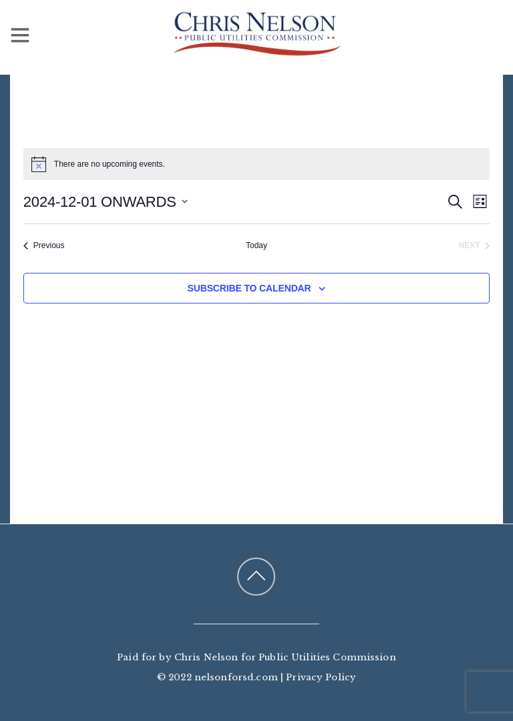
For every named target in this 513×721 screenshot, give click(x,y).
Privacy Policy (321, 677)
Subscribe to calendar (249, 288)
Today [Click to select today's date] (256, 245)
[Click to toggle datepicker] (105, 202)
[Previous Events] (44, 245)
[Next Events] (474, 245)
